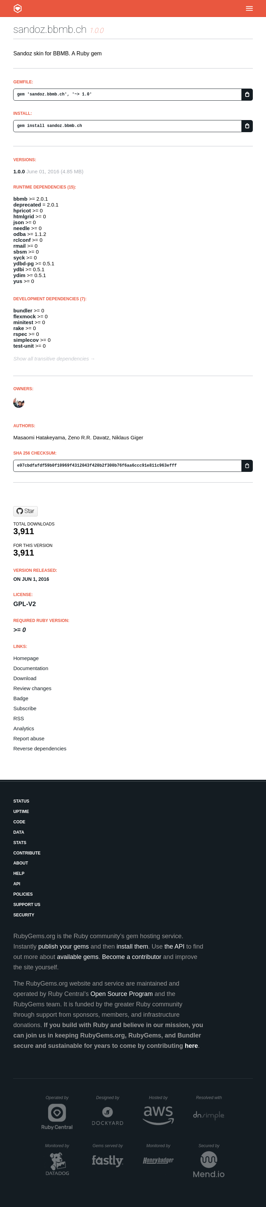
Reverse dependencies (39, 748)
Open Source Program (121, 993)
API (16, 883)
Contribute (27, 853)
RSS (18, 718)
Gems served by (107, 1145)
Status (21, 801)
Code (19, 822)
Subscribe (24, 708)
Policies (23, 894)
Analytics (23, 728)
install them (132, 946)
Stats (19, 842)
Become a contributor (131, 956)
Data (18, 832)
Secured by (211, 1145)
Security (23, 915)
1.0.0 (19, 171)
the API (175, 946)
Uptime (21, 811)
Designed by (109, 1097)
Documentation (30, 668)
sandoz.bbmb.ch (50, 29)
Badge (20, 698)
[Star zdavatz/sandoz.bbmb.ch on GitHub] (25, 511)
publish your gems (63, 946)
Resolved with (210, 1097)
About (20, 863)
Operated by (59, 1100)
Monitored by (59, 1145)
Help (18, 873)
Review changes (32, 688)
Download (24, 678)
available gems (78, 956)
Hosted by (161, 1097)
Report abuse (28, 738)
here (191, 1045)
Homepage (25, 658)
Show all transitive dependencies (51, 359)
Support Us (26, 904)
